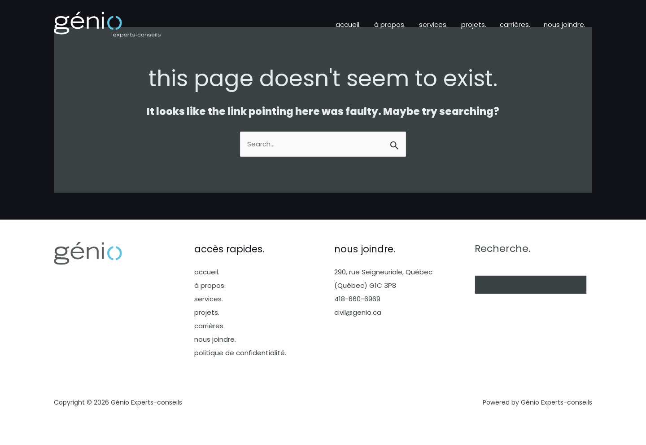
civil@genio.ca (357, 312)
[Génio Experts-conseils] (107, 24)
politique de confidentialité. (240, 352)
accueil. (348, 24)
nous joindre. (564, 24)
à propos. (390, 24)
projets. (473, 24)
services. (433, 24)
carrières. (515, 24)
